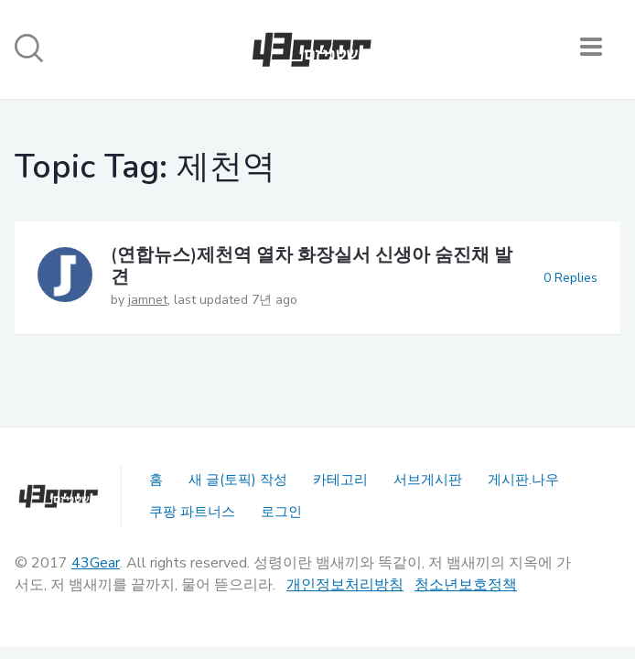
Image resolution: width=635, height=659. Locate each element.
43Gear (95, 563)
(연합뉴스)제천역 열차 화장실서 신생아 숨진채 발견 (311, 266)
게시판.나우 (523, 479)
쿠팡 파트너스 (192, 511)
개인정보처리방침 (345, 585)
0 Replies (570, 277)
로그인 (281, 511)
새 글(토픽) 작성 (237, 479)
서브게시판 (427, 479)
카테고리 (340, 479)
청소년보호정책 (465, 585)
